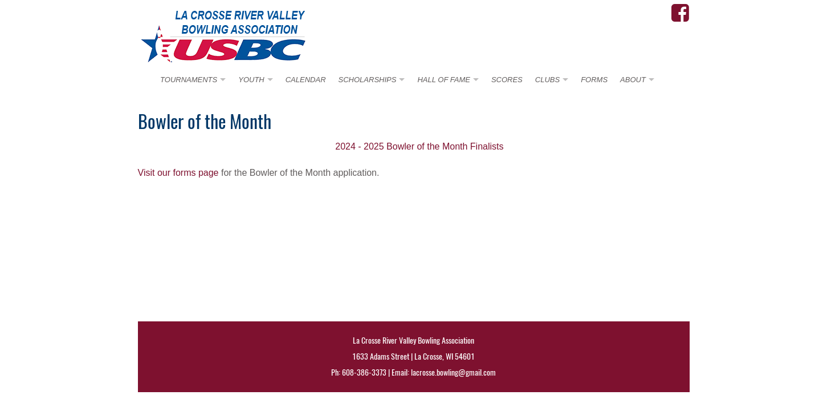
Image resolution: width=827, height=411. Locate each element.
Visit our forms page (178, 173)
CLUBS (547, 79)
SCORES (507, 79)
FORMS (594, 79)
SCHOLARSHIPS (368, 79)
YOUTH (251, 79)
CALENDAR (306, 79)
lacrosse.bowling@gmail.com (453, 372)
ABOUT (633, 79)
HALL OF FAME (443, 79)
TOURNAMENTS (188, 79)
